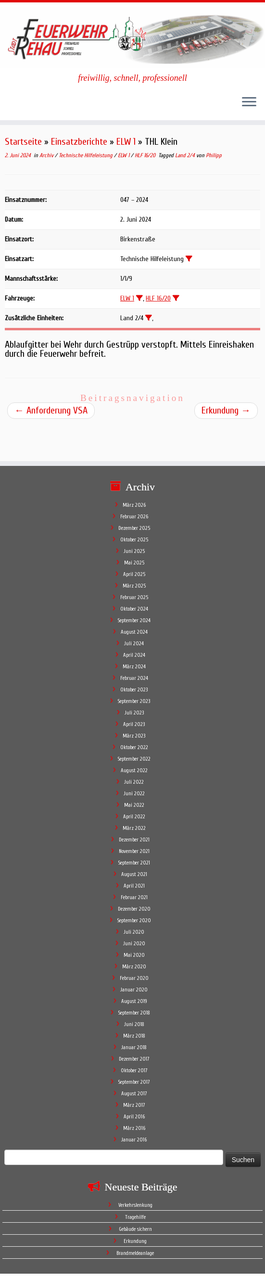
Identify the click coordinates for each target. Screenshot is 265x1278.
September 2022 (134, 726)
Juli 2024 (134, 611)
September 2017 (134, 1049)
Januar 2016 (134, 1107)
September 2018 (134, 980)
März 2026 (134, 472)
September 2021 (134, 830)
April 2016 (134, 1084)
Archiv (47, 155)
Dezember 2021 (134, 807)
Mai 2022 (134, 772)
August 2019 (134, 968)
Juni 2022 (134, 761)
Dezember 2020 (134, 876)
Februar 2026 (134, 484)
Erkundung (226, 410)
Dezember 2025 (134, 495)
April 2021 (134, 853)
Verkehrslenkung (135, 1172)
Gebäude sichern (135, 1196)
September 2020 (134, 888)
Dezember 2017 (134, 1026)
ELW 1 (126, 141)
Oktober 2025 (134, 507)
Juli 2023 (134, 680)
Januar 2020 (134, 957)
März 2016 (134, 1095)
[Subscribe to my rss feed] (17, 1252)
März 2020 (134, 934)
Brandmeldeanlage (135, 1220)
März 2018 (134, 1003)
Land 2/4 (185, 155)
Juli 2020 (134, 899)
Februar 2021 (134, 865)
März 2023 (134, 703)
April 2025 (134, 542)
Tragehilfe (135, 1184)
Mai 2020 (134, 922)
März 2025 (134, 553)
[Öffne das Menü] (249, 103)
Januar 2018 (134, 1015)
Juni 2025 (134, 518)
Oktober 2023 (134, 657)
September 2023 (134, 668)
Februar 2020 (134, 945)
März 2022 (134, 795)
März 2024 (134, 634)
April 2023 (134, 692)
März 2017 (134, 1072)
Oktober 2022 (134, 715)
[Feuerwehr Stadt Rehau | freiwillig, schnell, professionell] (132, 37)
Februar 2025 (134, 565)
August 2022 (134, 738)
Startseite (23, 141)
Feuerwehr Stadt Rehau (87, 1266)
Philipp (214, 155)
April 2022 (134, 784)
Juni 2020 (134, 911)
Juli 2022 (134, 749)
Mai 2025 (134, 530)
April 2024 (134, 622)
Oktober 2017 (134, 1038)
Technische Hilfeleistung (86, 155)
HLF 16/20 (146, 155)
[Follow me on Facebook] (30, 1252)
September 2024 (134, 588)
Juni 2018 (134, 992)
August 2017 (134, 1061)
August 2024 (134, 599)
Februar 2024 (134, 645)
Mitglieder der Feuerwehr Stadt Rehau (180, 1266)
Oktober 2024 (134, 576)
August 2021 (134, 842)
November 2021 (134, 818)
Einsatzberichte (79, 141)
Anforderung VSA (51, 410)
